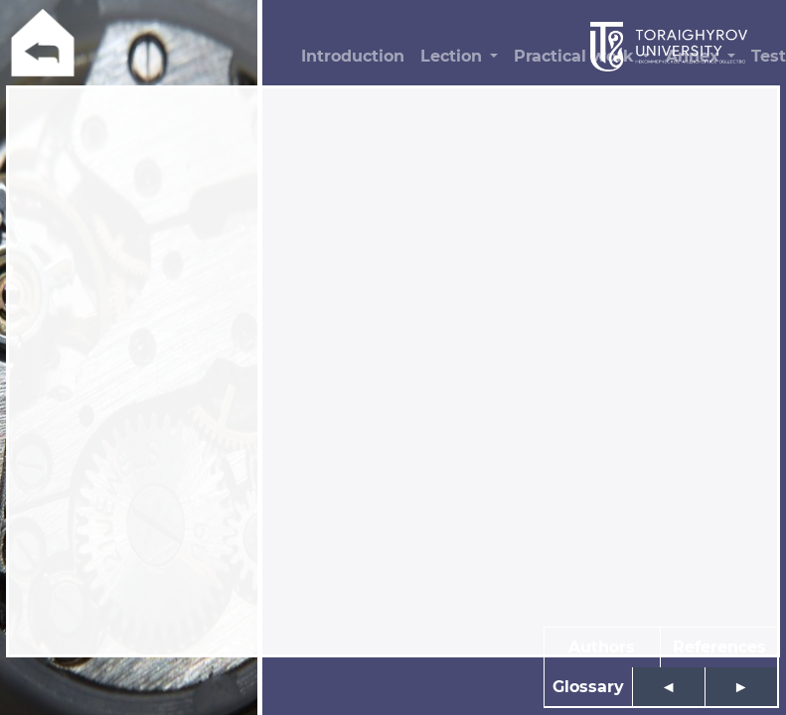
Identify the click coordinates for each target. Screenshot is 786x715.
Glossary (588, 686)
